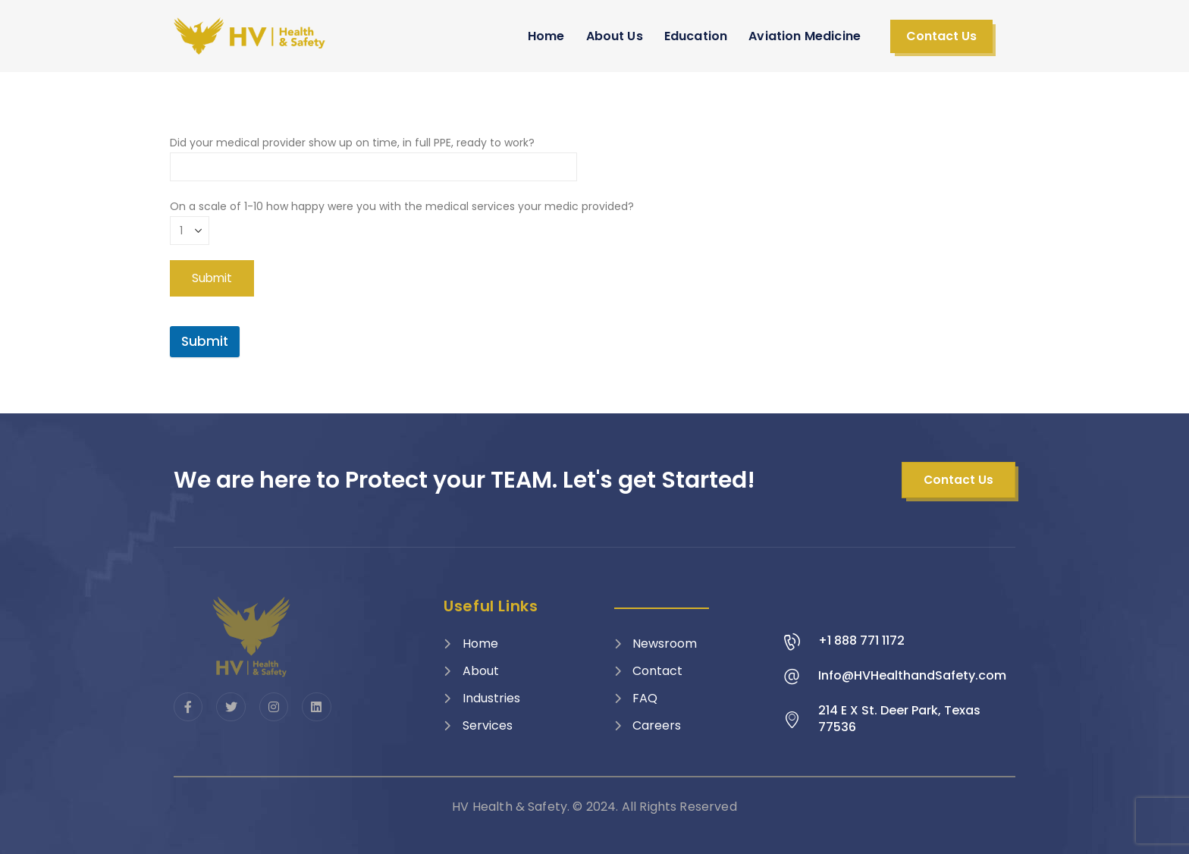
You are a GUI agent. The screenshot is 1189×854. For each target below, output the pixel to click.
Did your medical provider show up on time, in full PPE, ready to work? (373, 154)
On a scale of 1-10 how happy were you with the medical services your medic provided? (402, 218)
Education (695, 36)
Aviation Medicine (804, 36)
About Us (614, 36)
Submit (204, 341)
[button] (941, 36)
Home (546, 36)
